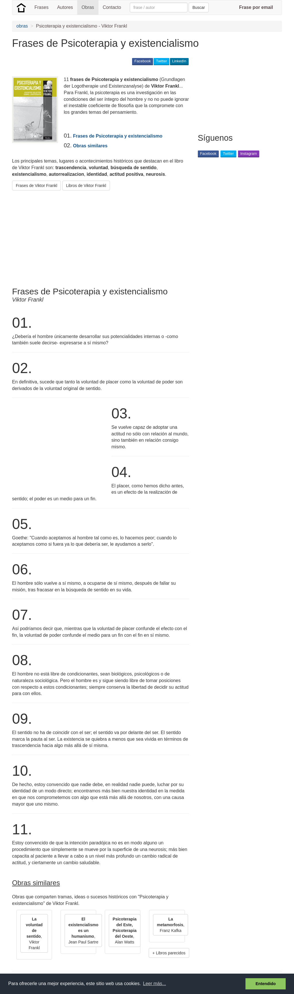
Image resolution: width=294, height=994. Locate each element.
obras (22, 26)
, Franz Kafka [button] (170, 925)
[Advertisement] (116, 236)
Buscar (198, 7)
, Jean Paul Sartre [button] (83, 930)
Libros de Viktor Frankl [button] (86, 185)
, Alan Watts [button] (124, 930)
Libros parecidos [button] (170, 953)
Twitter (161, 61)
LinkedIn (179, 61)
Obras (88, 7)
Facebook (142, 61)
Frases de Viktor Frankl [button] (36, 185)
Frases (41, 7)
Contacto (112, 7)
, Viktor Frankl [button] (34, 933)
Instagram (248, 153)
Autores (65, 7)
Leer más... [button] (154, 983)
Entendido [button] (266, 983)
